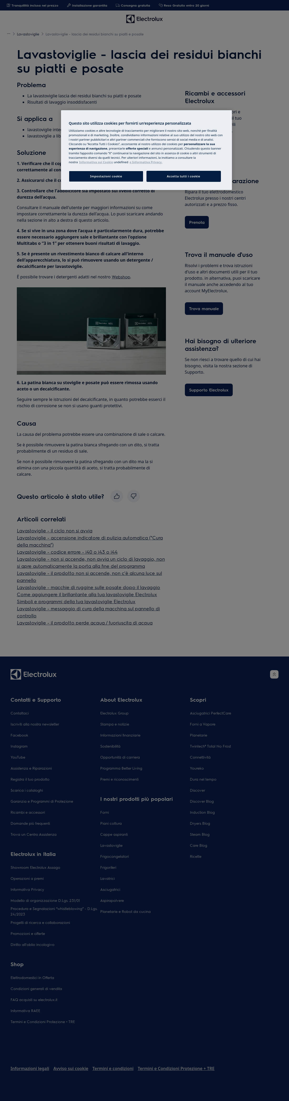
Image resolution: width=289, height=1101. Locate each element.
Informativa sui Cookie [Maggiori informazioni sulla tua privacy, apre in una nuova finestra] (96, 162)
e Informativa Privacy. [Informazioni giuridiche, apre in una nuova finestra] (146, 162)
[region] (146, 150)
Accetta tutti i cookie (183, 176)
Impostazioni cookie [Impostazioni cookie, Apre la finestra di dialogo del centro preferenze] (106, 176)
